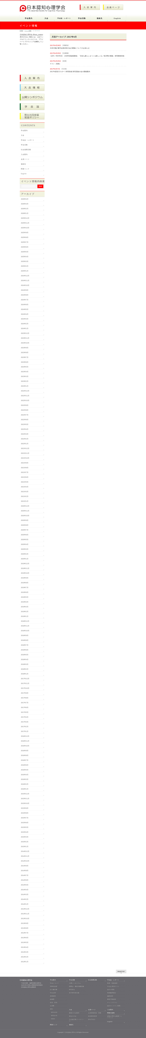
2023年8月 (24, 352)
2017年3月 (24, 722)
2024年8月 (24, 295)
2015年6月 (24, 822)
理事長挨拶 (53, 986)
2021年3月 (24, 491)
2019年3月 (24, 607)
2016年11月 (25, 741)
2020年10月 (25, 515)
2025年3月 (24, 261)
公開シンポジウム (75, 983)
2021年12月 (25, 448)
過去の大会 (72, 1016)
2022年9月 (24, 405)
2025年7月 (24, 242)
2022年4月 (24, 429)
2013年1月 (24, 962)
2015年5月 (24, 827)
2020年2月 (24, 554)
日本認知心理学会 (70, 1032)
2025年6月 (24, 247)
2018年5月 (24, 655)
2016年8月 (24, 755)
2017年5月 (24, 712)
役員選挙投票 (92, 1016)
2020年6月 (24, 535)
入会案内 (24, 154)
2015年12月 (25, 794)
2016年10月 (25, 746)
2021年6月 (24, 477)
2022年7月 (24, 415)
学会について (54, 983)
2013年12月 (25, 909)
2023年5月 (24, 367)
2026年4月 (24, 199)
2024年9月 (24, 290)
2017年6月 (24, 707)
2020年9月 (24, 520)
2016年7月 (24, 760)
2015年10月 (25, 803)
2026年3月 (24, 204)
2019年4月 (24, 602)
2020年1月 (24, 559)
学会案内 (24, 130)
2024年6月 (24, 304)
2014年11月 (25, 856)
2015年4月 (24, 832)
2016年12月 (25, 736)
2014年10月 (25, 861)
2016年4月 (24, 775)
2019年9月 (24, 578)
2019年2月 (24, 611)
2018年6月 (24, 650)
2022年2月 (24, 439)
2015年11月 (25, 798)
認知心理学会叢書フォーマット (114, 1016)
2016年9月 (24, 750)
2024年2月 (24, 324)
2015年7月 (24, 818)
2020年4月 (24, 544)
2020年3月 (24, 549)
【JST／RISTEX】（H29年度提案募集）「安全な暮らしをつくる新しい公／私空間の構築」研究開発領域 (87, 56)
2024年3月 (24, 319)
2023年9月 (24, 348)
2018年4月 (24, 659)
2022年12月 (25, 391)
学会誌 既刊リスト (113, 986)
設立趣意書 (53, 989)
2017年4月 (24, 717)
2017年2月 (24, 726)
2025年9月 (24, 232)
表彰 (51, 1009)
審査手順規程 (111, 999)
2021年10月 (25, 458)
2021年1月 (24, 501)
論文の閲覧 (111, 989)
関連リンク (25, 169)
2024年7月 (24, 300)
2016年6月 (24, 765)
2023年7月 (24, 357)
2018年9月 (24, 635)
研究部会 (72, 989)
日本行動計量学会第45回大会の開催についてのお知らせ (70, 48)
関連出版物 (111, 1013)
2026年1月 (24, 213)
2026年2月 (24, 209)
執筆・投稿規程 (112, 983)
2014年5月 (24, 885)
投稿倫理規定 (111, 993)
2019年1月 (24, 616)
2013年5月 (24, 942)
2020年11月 (25, 511)
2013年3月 (24, 952)
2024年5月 (24, 309)
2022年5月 (24, 424)
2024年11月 (25, 280)
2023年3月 (24, 376)
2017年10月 (25, 688)
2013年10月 (25, 918)
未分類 (64, 61)
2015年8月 (24, 813)
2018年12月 (25, 621)
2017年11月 (25, 683)
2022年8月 (24, 410)
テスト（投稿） (55, 64)
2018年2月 (24, 669)
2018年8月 (24, 640)
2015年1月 (24, 846)
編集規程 (110, 996)
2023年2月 (24, 381)
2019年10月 (25, 573)
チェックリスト (112, 1002)
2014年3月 (24, 894)
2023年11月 (25, 338)
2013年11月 (25, 914)
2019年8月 (24, 583)
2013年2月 (24, 957)
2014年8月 (24, 870)
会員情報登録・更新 (94, 1013)
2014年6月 (24, 880)
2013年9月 (24, 923)
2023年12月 (25, 333)
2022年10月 (25, 400)
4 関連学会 (65, 45)
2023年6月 (24, 362)
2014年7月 (24, 875)
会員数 (52, 1005)
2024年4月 (24, 314)
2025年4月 (24, 256)
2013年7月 (24, 933)
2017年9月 (24, 693)
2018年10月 (25, 631)
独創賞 (53, 1018)
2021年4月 (24, 487)
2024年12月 (25, 276)
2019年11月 (25, 568)
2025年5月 (24, 252)
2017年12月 (25, 678)
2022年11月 (25, 396)
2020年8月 (24, 525)
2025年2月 (24, 266)
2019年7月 (24, 587)
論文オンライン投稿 (113, 1005)
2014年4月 (24, 890)
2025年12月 (25, 218)
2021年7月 (24, 472)
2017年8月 (24, 698)
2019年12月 (25, 563)
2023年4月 (24, 371)
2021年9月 (24, 463)
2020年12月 (25, 506)
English (24, 174)
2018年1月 (24, 674)
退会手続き (91, 1019)
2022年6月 (24, 419)
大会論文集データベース (76, 1020)
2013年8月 (24, 928)
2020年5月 (24, 539)
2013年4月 (24, 947)
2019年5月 (24, 597)
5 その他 (64, 68)
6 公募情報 (65, 53)
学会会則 (53, 993)
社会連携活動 (26, 149)
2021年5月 (24, 482)
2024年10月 (25, 285)
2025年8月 (24, 237)
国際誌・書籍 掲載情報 (76, 986)
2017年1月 (24, 731)
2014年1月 (24, 904)
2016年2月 (24, 784)
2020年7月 (24, 530)
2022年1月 (24, 443)
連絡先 (23, 164)
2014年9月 (24, 866)
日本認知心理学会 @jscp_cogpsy (31, 34)
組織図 (52, 999)
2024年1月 (24, 328)
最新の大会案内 (74, 1013)
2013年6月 (24, 938)
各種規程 (53, 996)
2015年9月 (24, 808)
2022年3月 (24, 434)
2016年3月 (24, 779)
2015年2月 (24, 842)
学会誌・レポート (27, 140)
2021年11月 (25, 453)
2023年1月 (24, 386)
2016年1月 (24, 789)
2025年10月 (25, 228)
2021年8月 (24, 468)
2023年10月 (25, 343)
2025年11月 (25, 223)
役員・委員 (53, 1002)
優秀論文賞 (54, 1015)
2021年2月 (24, 496)
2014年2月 (24, 899)
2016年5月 (24, 770)
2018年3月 (24, 664)
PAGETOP (121, 971)
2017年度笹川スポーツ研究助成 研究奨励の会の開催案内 (70, 71)
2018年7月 (24, 645)
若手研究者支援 (74, 993)
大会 (22, 135)
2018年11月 (25, 626)
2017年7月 (24, 703)
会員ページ (25, 159)
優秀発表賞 (54, 1012)
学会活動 (24, 145)
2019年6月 (24, 592)
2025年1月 (24, 271)
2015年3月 (24, 837)
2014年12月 (25, 851)
